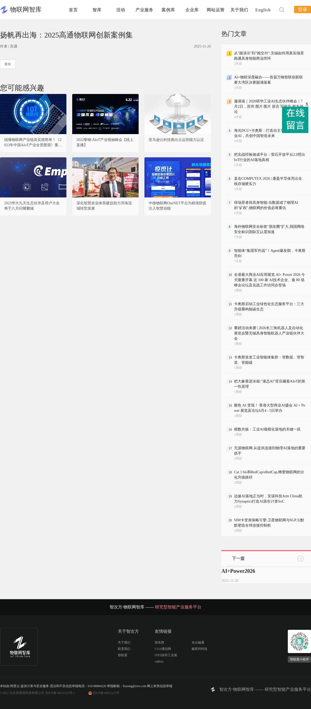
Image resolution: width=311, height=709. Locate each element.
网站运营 (216, 10)
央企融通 (198, 642)
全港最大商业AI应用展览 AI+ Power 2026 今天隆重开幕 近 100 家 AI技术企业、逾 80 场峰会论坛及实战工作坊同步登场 (269, 280)
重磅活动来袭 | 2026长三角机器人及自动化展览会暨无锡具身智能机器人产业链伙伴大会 (269, 333)
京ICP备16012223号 (106, 693)
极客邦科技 (199, 649)
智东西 (159, 642)
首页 (73, 10)
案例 (7, 64)
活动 (120, 10)
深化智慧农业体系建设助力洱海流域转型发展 (104, 205)
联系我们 (124, 649)
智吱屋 (122, 655)
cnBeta (159, 661)
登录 (302, 9)
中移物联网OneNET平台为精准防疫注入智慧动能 (177, 205)
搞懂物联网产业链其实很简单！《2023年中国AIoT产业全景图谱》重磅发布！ (33, 143)
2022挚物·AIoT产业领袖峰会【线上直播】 (104, 142)
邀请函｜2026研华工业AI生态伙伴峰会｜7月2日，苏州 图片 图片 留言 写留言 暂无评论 (268, 106)
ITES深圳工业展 (166, 655)
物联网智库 (26, 9)
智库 (97, 10)
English (263, 10)
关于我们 (239, 10)
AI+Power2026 (238, 571)
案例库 (168, 10)
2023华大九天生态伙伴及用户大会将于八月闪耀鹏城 (32, 205)
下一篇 (238, 558)
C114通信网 (163, 649)
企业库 (192, 10)
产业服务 (144, 10)
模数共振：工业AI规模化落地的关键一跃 (267, 429)
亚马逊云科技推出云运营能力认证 (176, 140)
